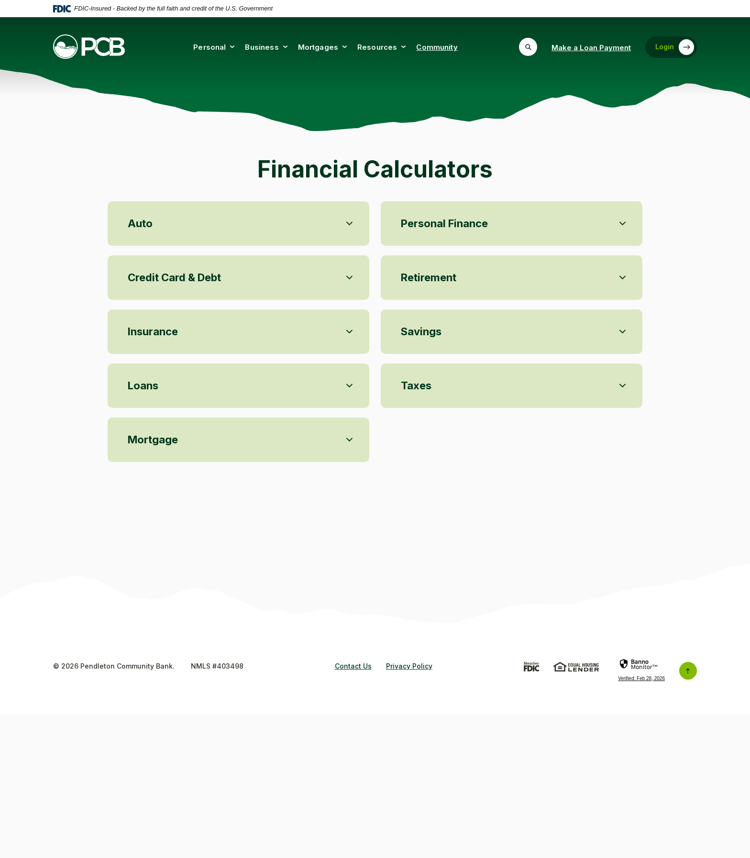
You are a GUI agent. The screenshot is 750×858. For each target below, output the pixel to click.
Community (436, 47)
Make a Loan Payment (591, 47)
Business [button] (261, 47)
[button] (238, 418)
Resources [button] (377, 47)
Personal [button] (209, 47)
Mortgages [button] (318, 47)
